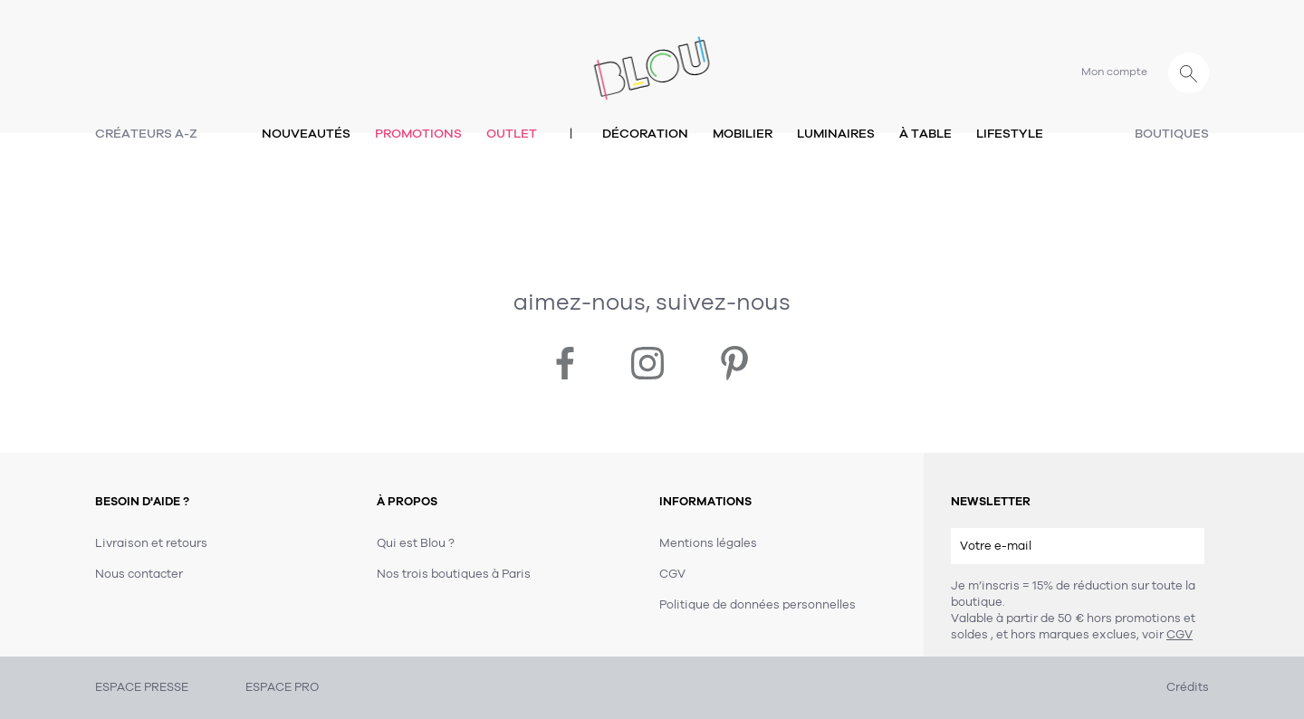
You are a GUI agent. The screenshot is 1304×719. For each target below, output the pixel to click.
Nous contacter (139, 574)
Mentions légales (708, 543)
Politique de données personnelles (757, 605)
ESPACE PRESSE (141, 687)
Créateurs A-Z (146, 133)
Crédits (1187, 687)
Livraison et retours (151, 543)
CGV (1179, 635)
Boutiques (1172, 133)
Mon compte (1114, 71)
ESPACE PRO (282, 687)
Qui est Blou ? (416, 543)
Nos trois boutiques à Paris (454, 574)
